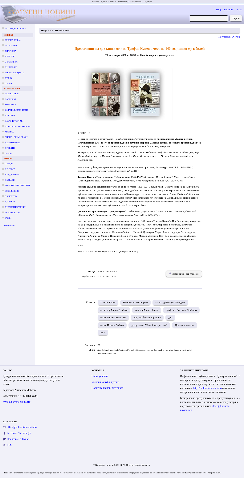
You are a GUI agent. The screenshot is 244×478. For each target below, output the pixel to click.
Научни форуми (14, 121)
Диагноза (10, 51)
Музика (9, 132)
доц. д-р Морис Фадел (146, 310)
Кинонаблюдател (15, 72)
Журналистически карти (16, 401)
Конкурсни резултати (17, 185)
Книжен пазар (134, 1)
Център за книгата (184, 325)
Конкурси (10, 104)
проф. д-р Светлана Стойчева (181, 310)
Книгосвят (122, 1)
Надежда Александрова (135, 302)
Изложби (10, 115)
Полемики (11, 45)
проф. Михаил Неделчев (113, 317)
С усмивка (11, 62)
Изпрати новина (224, 9)
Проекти (10, 148)
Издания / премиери (16, 110)
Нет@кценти (12, 174)
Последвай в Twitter (18, 439)
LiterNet (95, 1)
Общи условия (100, 376)
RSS (9, 445)
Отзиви (9, 78)
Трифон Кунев (108, 302)
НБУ (102, 332)
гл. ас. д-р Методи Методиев (170, 302)
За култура (147, 1)
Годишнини (12, 191)
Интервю (10, 56)
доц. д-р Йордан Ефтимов (147, 317)
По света (10, 169)
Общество (11, 196)
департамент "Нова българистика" (149, 325)
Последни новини (15, 28)
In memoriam (12, 212)
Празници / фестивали (17, 126)
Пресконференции (15, 207)
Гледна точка (13, 40)
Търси (236, 18)
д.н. (170, 317)
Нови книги (11, 93)
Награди (9, 180)
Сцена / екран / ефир (16, 137)
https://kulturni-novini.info (207, 388)
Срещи (8, 153)
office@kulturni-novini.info (22, 427)
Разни (8, 218)
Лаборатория (12, 142)
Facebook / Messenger (19, 433)
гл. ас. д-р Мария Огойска (114, 310)
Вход (239, 9)
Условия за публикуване (105, 382)
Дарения (10, 202)
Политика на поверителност (107, 388)
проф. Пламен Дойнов (112, 325)
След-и (9, 163)
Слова (8, 83)
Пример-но (11, 67)
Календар (10, 99)
